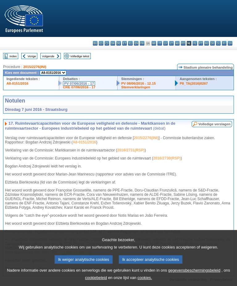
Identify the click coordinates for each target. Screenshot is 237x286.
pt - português (200, 43)
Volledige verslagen (214, 124)
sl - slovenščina (218, 43)
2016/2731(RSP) (130, 150)
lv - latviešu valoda (165, 43)
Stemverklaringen (135, 87)
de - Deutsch (118, 43)
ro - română (206, 43)
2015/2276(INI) (34, 67)
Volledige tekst (79, 56)
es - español (101, 43)
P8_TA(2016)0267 (194, 83)
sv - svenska (230, 43)
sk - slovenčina (212, 43)
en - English (136, 43)
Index (13, 56)
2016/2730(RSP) (167, 158)
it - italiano (159, 43)
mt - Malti (183, 43)
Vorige (32, 56)
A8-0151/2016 (17, 83)
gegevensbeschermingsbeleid (194, 275)
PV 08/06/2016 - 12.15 (138, 83)
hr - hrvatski (154, 43)
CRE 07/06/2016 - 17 (79, 87)
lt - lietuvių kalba (171, 43)
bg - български (95, 43)
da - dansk (112, 43)
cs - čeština (107, 43)
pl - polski (195, 43)
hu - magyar (177, 43)
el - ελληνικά (130, 43)
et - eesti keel (124, 43)
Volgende (48, 56)
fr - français (142, 43)
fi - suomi (224, 43)
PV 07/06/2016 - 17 (79, 83)
